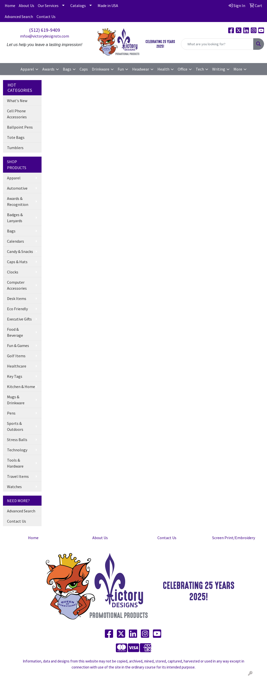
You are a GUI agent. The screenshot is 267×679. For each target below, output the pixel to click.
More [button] (237, 69)
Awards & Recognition (17, 201)
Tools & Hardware (15, 463)
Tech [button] (200, 69)
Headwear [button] (140, 69)
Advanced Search (19, 16)
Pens (11, 413)
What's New (17, 100)
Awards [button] (48, 69)
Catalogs (78, 5)
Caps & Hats (17, 261)
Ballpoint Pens (20, 127)
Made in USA (108, 5)
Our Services (48, 5)
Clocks (12, 271)
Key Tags (14, 376)
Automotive (17, 188)
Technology (17, 449)
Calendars (15, 241)
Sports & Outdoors (15, 426)
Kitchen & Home (21, 386)
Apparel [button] (27, 69)
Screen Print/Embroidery (233, 537)
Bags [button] (67, 69)
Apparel (14, 177)
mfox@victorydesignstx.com (44, 36)
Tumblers (15, 147)
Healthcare (16, 366)
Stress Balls (17, 439)
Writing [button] (218, 69)
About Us (26, 5)
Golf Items (16, 355)
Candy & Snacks (20, 251)
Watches (14, 486)
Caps (84, 69)
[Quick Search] (217, 44)
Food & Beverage (15, 332)
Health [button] (163, 69)
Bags (11, 230)
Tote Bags (16, 137)
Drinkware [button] (100, 69)
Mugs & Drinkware (16, 399)
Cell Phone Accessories (17, 113)
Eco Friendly (17, 308)
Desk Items (16, 298)
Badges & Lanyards (15, 217)
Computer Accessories (17, 285)
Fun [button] (121, 69)
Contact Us (46, 16)
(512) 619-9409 (44, 30)
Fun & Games (18, 345)
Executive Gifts (19, 318)
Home (10, 5)
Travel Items (18, 476)
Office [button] (182, 69)
